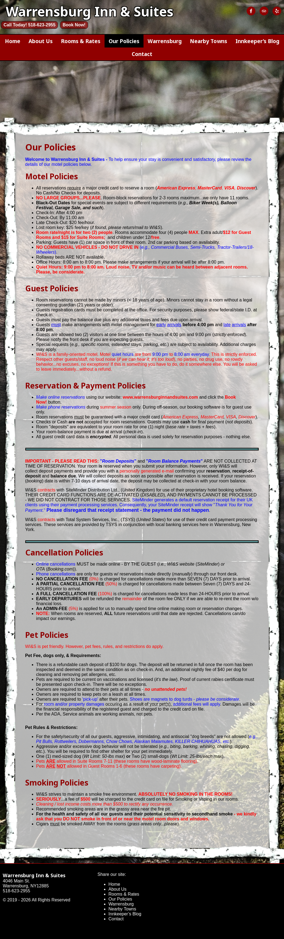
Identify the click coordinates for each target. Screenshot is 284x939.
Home (12, 41)
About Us (41, 41)
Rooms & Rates (80, 41)
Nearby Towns (208, 41)
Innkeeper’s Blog (257, 41)
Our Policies (124, 41)
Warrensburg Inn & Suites (34, 875)
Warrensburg (165, 41)
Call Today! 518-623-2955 (29, 25)
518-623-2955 (16, 890)
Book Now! (74, 25)
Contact (142, 54)
